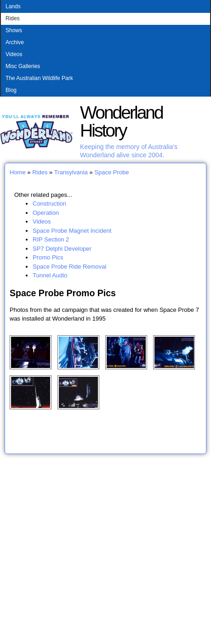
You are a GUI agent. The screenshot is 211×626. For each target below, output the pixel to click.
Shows (14, 30)
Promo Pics (48, 257)
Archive (15, 42)
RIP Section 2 (51, 239)
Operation (46, 212)
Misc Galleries (23, 66)
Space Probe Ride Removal (69, 266)
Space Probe (111, 172)
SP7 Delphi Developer (62, 248)
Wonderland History (121, 121)
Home (18, 172)
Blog (11, 90)
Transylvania (71, 172)
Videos (14, 54)
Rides (13, 18)
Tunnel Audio (50, 275)
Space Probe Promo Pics (63, 293)
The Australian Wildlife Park (39, 78)
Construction (49, 203)
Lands (13, 6)
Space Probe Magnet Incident (72, 230)
